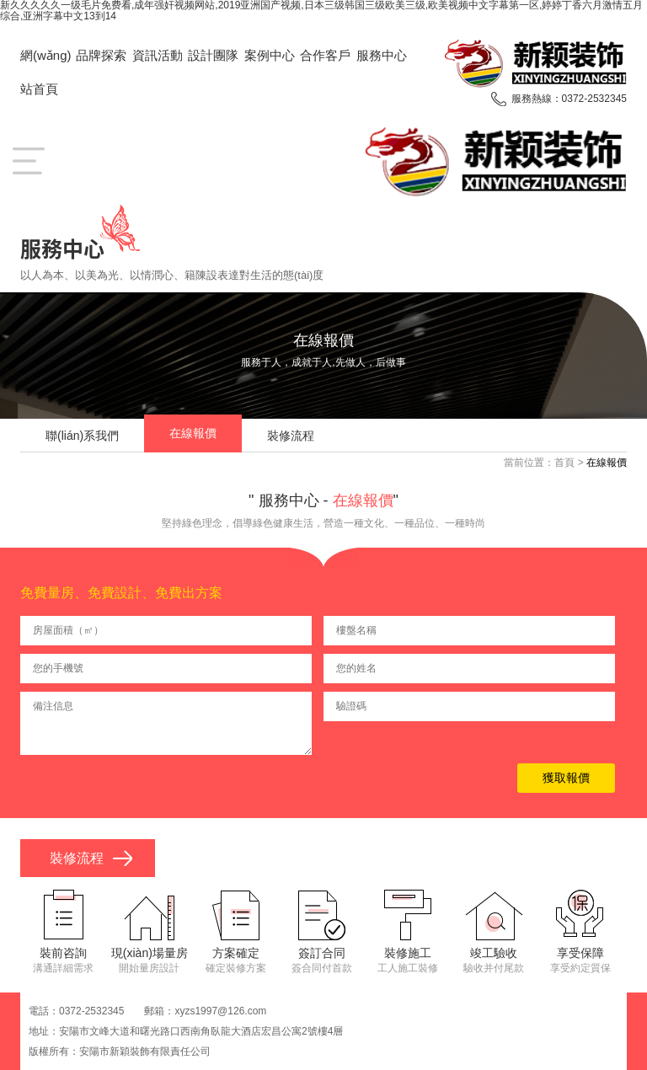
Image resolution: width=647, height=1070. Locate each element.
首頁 (564, 462)
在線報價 (193, 433)
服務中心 (381, 55)
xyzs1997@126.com (220, 1011)
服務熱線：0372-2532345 (569, 98)
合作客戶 (325, 55)
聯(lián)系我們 (82, 435)
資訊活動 (157, 55)
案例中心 (269, 55)
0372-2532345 (91, 1011)
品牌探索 (101, 55)
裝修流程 (290, 435)
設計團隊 (213, 55)
